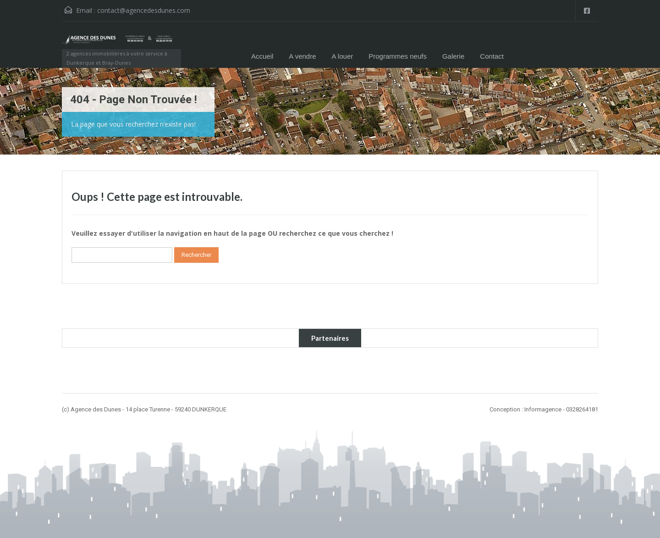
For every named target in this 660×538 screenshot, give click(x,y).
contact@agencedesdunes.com (143, 10)
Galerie (453, 56)
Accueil (262, 56)
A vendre (302, 56)
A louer (342, 56)
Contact (492, 56)
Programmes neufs (397, 56)
